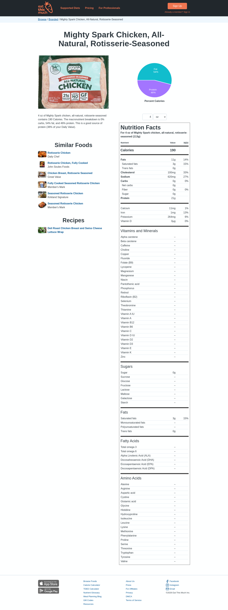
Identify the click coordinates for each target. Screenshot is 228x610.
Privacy (129, 592)
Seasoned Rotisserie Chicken (65, 193)
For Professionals (109, 8)
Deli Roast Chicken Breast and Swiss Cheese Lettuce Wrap (75, 230)
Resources (88, 604)
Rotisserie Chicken (59, 152)
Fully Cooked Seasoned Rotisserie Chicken (74, 183)
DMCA (129, 596)
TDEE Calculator (91, 589)
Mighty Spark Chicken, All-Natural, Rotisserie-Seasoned (114, 39)
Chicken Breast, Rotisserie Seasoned (70, 173)
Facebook (172, 581)
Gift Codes (88, 600)
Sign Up (177, 6)
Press (128, 585)
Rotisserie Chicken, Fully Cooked (68, 163)
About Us (130, 581)
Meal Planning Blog (92, 596)
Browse (42, 19)
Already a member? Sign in (177, 12)
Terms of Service (134, 600)
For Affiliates (131, 589)
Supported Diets (70, 8)
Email (170, 589)
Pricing (89, 8)
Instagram (172, 585)
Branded (53, 19)
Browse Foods (90, 581)
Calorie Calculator (91, 585)
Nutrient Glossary (91, 592)
